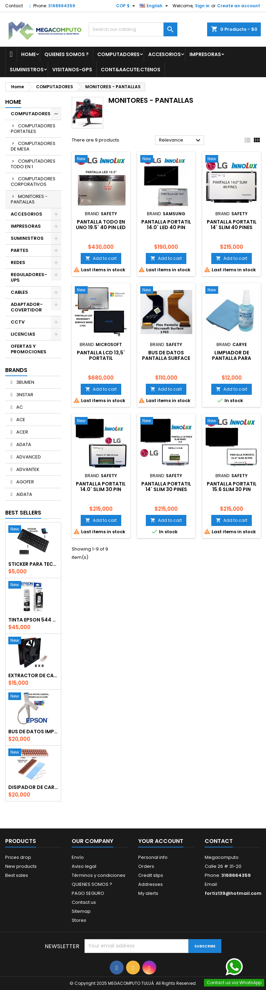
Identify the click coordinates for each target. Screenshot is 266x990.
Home (28, 54)
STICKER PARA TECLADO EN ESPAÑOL (33, 564)
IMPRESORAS (205, 54)
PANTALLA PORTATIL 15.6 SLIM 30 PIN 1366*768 (232, 489)
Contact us (84, 902)
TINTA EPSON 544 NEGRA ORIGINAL (33, 620)
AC (19, 407)
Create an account (238, 6)
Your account (160, 841)
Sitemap (81, 911)
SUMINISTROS (27, 69)
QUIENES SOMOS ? (66, 54)
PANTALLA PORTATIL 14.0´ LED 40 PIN (166, 224)
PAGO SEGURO (88, 893)
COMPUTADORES (118, 54)
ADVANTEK (27, 469)
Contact (14, 6)
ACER (21, 432)
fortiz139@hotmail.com (233, 893)
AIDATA (23, 494)
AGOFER (24, 482)
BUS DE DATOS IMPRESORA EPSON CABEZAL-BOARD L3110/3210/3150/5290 (33, 731)
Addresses (150, 884)
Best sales (16, 875)
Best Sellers (23, 513)
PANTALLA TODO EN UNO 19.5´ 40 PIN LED (101, 224)
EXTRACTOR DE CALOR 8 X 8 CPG (33, 675)
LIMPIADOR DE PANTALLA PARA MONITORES (231, 358)
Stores (79, 920)
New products (21, 866)
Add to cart (101, 258)
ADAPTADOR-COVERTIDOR (27, 307)
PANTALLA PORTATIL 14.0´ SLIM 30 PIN (101, 486)
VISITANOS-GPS (72, 69)
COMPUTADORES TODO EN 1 (33, 164)
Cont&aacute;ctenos (130, 69)
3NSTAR (24, 394)
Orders (146, 866)
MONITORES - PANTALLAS (29, 199)
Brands (16, 370)
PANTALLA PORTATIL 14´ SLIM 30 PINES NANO (166, 489)
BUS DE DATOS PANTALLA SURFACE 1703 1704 (166, 358)
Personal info (153, 857)
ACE (20, 419)
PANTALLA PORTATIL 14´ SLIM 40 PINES (232, 224)
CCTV (18, 322)
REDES (18, 262)
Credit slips (150, 875)
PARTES (19, 250)
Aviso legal (84, 866)
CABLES (19, 292)
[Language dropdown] (155, 6)
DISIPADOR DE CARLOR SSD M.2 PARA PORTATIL (33, 787)
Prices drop (18, 857)
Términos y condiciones (98, 875)
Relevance (180, 140)
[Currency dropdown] (126, 6)
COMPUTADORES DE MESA (33, 146)
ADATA (23, 444)
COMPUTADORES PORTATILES (33, 128)
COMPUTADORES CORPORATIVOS (33, 181)
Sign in (202, 6)
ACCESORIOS (164, 54)
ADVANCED (28, 457)
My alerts (148, 893)
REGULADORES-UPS (29, 277)
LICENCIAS (23, 334)
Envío (78, 857)
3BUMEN (24, 382)
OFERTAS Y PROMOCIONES (28, 349)
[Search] (133, 29)
